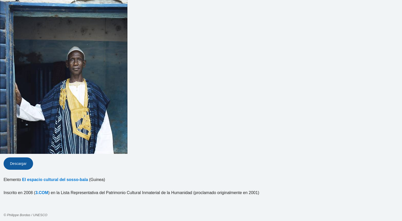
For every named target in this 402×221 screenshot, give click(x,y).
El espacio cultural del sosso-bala (55, 179)
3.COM (41, 192)
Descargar (18, 164)
